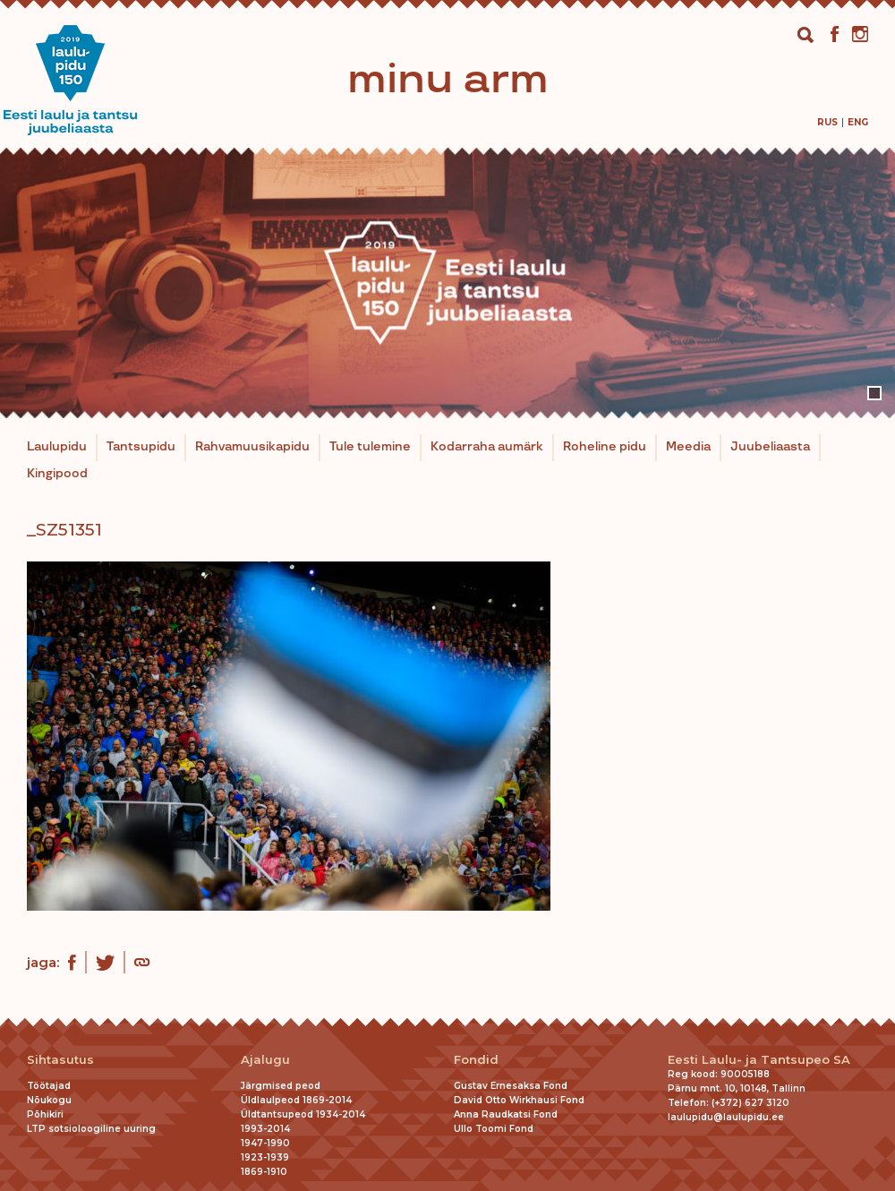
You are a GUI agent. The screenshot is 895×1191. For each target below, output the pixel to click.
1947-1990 (265, 1143)
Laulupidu (57, 447)
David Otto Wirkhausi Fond (519, 1100)
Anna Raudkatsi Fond (506, 1114)
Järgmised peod (280, 1086)
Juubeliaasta (770, 447)
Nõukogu (49, 1100)
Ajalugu (265, 1060)
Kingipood (57, 474)
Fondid (476, 1060)
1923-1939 (265, 1157)
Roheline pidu (604, 447)
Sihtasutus (60, 1060)
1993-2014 (265, 1129)
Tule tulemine (370, 447)
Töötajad (49, 1086)
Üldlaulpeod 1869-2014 (296, 1100)
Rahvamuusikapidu (252, 447)
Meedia (688, 447)
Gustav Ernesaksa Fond (510, 1086)
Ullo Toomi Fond (493, 1129)
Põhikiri (45, 1114)
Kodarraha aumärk (486, 447)
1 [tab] (874, 393)
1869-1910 (264, 1172)
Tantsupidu (141, 447)
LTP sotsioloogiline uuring (91, 1129)
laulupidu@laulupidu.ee (726, 1117)
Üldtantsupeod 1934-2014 (303, 1114)
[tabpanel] (447, 283)
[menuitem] (827, 122)
